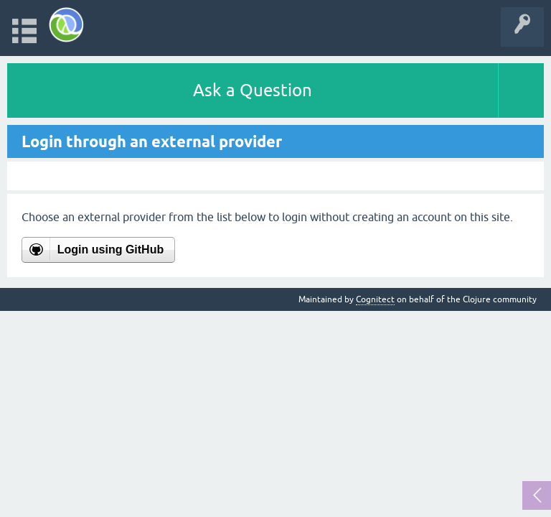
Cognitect (375, 299)
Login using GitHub (110, 249)
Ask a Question (252, 90)
